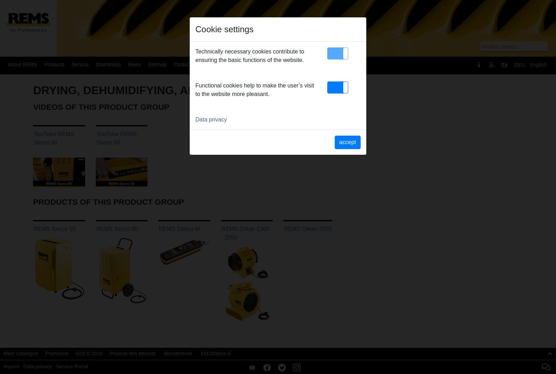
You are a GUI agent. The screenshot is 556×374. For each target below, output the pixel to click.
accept (347, 142)
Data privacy (211, 120)
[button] (337, 53)
